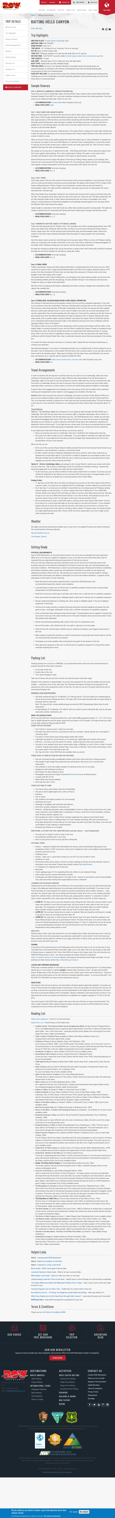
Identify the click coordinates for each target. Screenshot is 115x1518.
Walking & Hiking (67, 1396)
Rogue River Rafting (67, 1386)
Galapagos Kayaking (38, 1389)
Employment (92, 1395)
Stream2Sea (74, 774)
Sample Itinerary (11, 39)
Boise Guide (35, 1268)
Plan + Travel (93, 10)
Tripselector (71, 1336)
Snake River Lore (37, 1023)
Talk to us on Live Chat (96, 1378)
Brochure (43, 2)
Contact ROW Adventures (97, 1375)
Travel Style (70, 10)
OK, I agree (73, 1512)
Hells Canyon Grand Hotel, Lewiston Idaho (67, 360)
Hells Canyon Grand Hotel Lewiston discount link (85, 56)
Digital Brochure (94, 1385)
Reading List (10, 69)
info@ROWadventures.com (15, 1391)
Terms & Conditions (12, 81)
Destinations (51, 10)
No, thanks (84, 1512)
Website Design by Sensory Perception (57, 1472)
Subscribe (52, 2)
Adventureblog (100, 1336)
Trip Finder (106, 10)
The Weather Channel (39, 537)
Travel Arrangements (13, 45)
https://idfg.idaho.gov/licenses (67, 960)
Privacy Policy (93, 1392)
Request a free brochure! (97, 1382)
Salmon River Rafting (68, 1379)
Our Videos (14, 1334)
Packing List (10, 63)
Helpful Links (10, 75)
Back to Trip (10, 27)
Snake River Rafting (67, 1382)
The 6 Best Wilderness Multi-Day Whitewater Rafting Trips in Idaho (56, 1283)
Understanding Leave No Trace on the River (48, 1279)
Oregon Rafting (36, 1382)
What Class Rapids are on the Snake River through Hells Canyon (55, 1296)
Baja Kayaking (36, 1393)
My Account (94, 2)
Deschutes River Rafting (69, 1389)
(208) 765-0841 (80, 2)
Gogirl (81, 864)
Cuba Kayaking (36, 1396)
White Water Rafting (69, 1375)
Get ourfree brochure (43, 1336)
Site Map (91, 1399)
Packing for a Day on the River (49, 1265)
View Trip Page (36, 28)
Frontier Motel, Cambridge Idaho (57, 41)
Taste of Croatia (37, 1399)
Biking (62, 1404)
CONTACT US (65, 2)
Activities (61, 10)
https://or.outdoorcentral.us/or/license (45, 957)
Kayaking (63, 1392)
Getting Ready (10, 57)
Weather (8, 51)
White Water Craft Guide (40, 1276)
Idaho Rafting (36, 1379)
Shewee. (89, 864)
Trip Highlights (10, 33)
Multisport (64, 1400)
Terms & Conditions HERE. (56, 1312)
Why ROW (42, 10)
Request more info (13, 87)
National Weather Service (40, 533)
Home (33, 15)
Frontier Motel (57, 102)
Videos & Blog (81, 10)
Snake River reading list (40, 1019)
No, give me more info (52, 1516)
